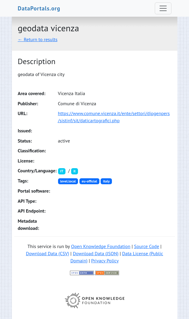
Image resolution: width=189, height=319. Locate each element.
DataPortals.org (39, 8)
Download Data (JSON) (95, 253)
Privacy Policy (104, 261)
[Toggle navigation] (163, 8)
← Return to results (38, 39)
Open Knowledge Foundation (100, 246)
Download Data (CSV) (47, 253)
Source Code (146, 246)
